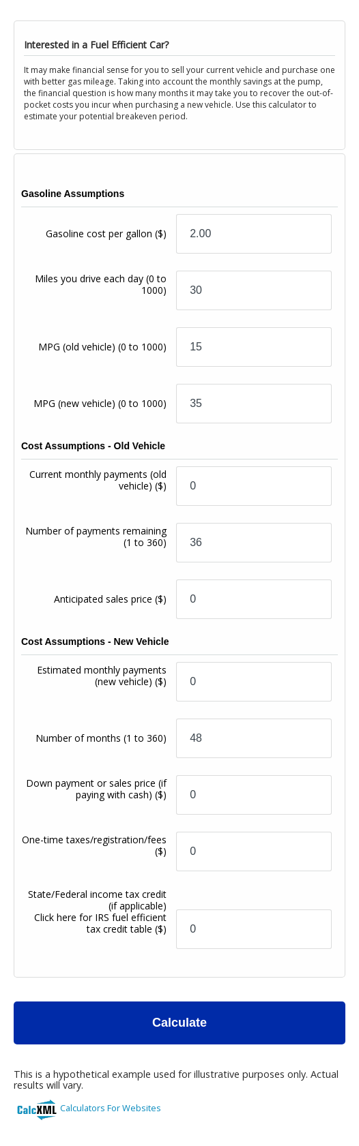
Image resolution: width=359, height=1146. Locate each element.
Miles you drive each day (101, 284)
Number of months (101, 738)
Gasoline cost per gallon (106, 233)
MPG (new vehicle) (100, 403)
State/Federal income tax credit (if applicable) (97, 911)
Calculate (179, 1022)
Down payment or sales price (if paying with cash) (96, 788)
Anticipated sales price (110, 598)
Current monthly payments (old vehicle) (98, 480)
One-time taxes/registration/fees (94, 845)
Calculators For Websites (110, 1108)
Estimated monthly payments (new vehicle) (102, 675)
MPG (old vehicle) (102, 346)
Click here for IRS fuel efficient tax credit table (100, 923)
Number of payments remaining (96, 536)
